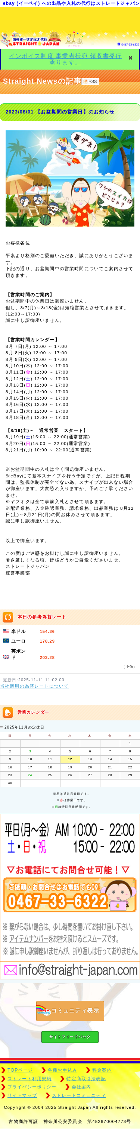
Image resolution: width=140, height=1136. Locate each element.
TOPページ (20, 1070)
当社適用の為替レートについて (34, 686)
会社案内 (81, 1086)
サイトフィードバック (70, 1037)
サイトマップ (22, 1095)
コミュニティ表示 (67, 1011)
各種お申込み (62, 1070)
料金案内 (102, 1070)
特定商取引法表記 (86, 1078)
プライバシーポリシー (32, 1086)
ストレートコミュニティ (79, 1095)
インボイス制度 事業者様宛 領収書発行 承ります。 (65, 59)
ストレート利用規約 (29, 1078)
